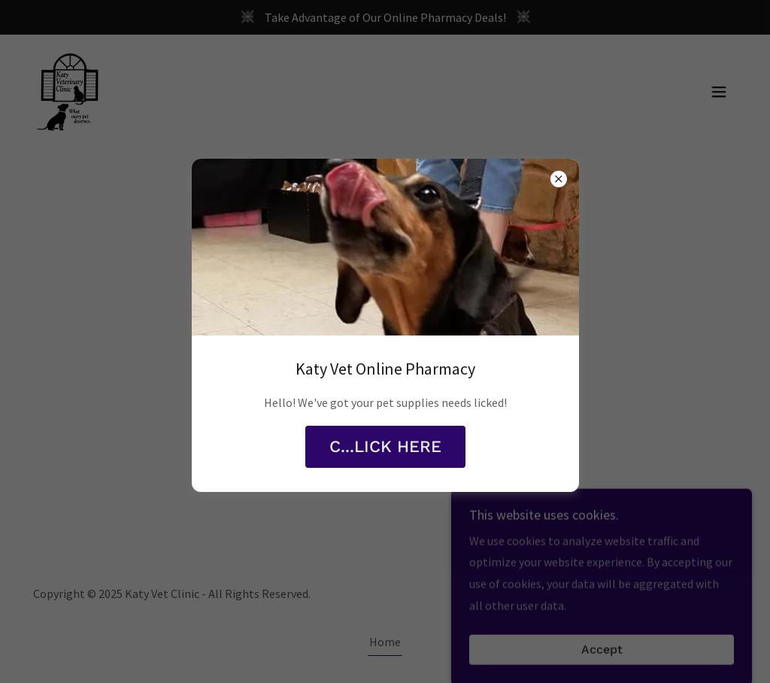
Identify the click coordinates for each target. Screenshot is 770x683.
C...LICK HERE (385, 446)
